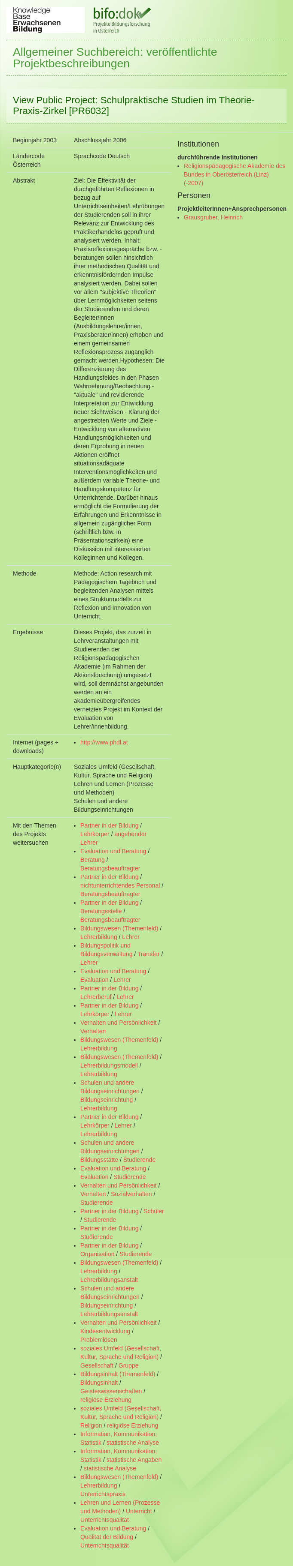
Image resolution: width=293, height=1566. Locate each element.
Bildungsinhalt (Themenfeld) (117, 1374)
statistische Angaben (134, 1459)
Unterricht (139, 1511)
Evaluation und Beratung (113, 851)
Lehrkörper (95, 834)
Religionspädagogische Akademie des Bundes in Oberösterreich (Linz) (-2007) (235, 174)
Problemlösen (98, 1339)
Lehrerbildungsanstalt (109, 1279)
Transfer (148, 954)
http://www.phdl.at (104, 742)
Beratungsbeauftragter (110, 868)
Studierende (139, 1159)
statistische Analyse (133, 1442)
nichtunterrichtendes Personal (120, 885)
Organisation (97, 1254)
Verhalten (93, 1031)
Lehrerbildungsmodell (109, 1065)
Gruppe (129, 1365)
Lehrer (130, 936)
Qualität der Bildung (106, 1536)
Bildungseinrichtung (106, 1099)
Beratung (92, 859)
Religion (91, 1425)
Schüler (153, 1211)
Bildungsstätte (99, 1159)
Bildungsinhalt (99, 1382)
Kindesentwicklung (105, 1331)
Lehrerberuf (95, 996)
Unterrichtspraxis (102, 1494)
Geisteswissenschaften (111, 1391)
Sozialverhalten (131, 1194)
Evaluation (94, 979)
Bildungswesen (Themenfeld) (119, 928)
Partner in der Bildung (109, 825)
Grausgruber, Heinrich (213, 217)
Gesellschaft (96, 1365)
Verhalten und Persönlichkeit (118, 1022)
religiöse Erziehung (105, 1399)
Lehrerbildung (98, 936)
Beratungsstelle (101, 911)
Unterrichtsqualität (104, 1519)
